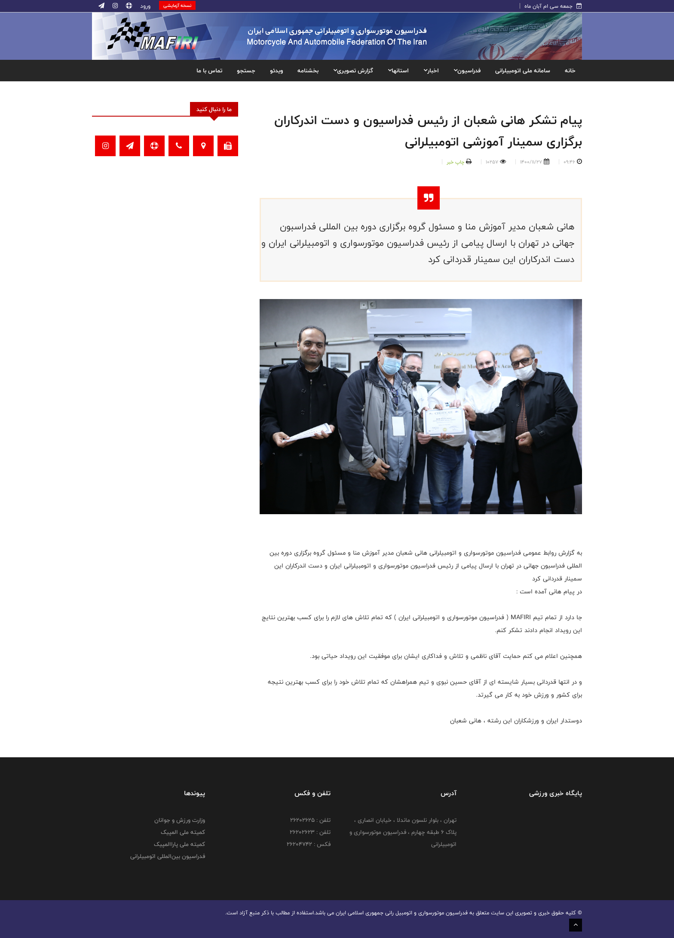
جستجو (246, 70)
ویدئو (276, 70)
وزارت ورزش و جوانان (179, 820)
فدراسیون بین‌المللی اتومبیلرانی (167, 856)
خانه (570, 70)
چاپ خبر (455, 161)
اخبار (431, 70)
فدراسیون (467, 70)
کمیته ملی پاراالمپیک (179, 844)
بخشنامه (308, 70)
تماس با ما (209, 70)
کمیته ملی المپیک (183, 832)
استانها (398, 70)
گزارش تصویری (353, 70)
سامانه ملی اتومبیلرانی (522, 70)
